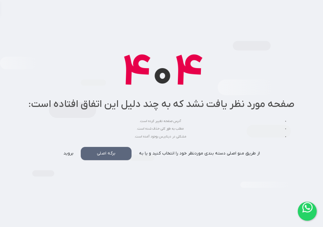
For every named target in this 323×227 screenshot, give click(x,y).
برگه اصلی (106, 153)
